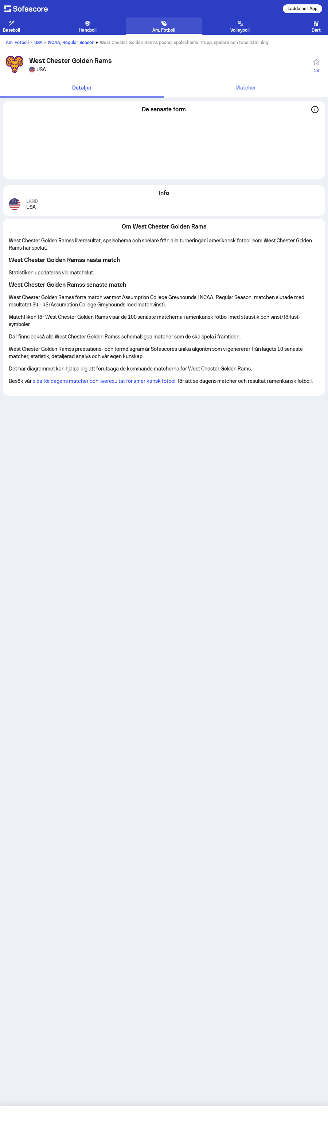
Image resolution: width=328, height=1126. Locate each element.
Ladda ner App (302, 8)
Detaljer (81, 88)
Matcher (245, 88)
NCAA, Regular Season (71, 42)
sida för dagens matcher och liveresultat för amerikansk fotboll (104, 381)
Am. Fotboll (17, 42)
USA (38, 42)
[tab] (82, 88)
